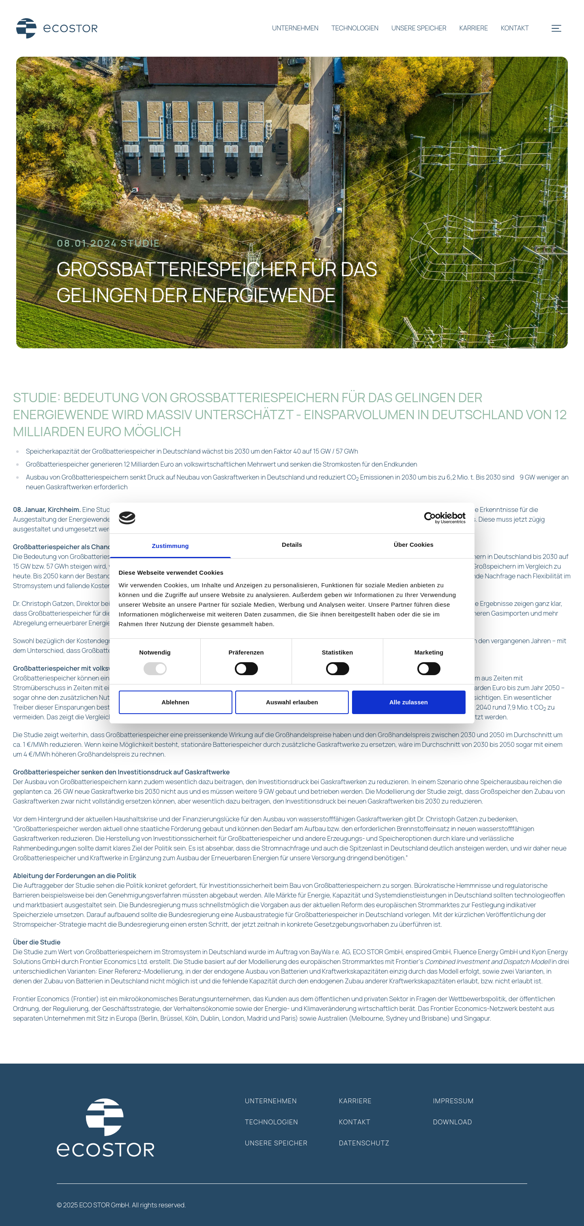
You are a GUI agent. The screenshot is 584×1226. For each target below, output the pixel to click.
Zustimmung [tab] (170, 545)
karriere (473, 27)
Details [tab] (292, 544)
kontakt (515, 27)
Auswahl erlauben (292, 702)
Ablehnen (175, 702)
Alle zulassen (408, 702)
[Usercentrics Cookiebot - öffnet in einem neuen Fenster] (430, 518)
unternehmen (295, 27)
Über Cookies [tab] (414, 544)
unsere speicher (418, 27)
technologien (354, 27)
